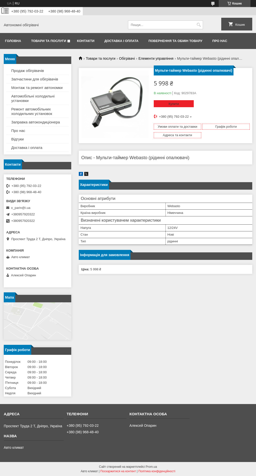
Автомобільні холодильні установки (32, 98)
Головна (13, 41)
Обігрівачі (127, 58)
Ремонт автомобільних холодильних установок (31, 111)
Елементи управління (156, 58)
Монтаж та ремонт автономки (36, 87)
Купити (173, 104)
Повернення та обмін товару (175, 41)
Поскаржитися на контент (118, 471)
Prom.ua (151, 467)
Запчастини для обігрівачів (34, 79)
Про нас (219, 41)
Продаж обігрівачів (27, 70)
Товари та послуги (48, 41)
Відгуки (17, 139)
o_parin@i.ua (20, 208)
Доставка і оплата (121, 41)
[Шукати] (198, 24)
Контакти (85, 41)
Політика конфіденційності (157, 471)
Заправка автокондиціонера (35, 122)
